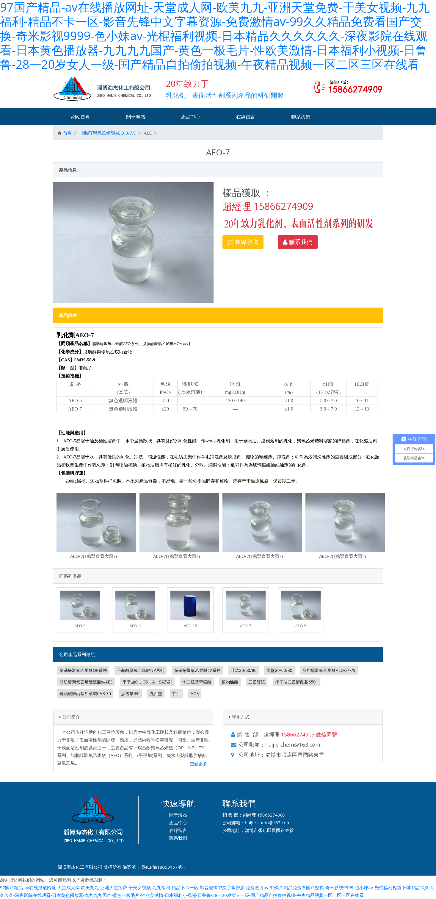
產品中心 (190, 116)
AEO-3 (135, 625)
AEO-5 (300, 625)
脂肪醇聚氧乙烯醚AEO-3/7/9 (107, 133)
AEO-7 (245, 625)
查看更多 (198, 764)
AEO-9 (79, 625)
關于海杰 (135, 116)
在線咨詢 (243, 242)
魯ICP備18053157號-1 (164, 867)
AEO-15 (190, 625)
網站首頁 (80, 116)
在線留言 (245, 116)
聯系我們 (300, 116)
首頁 (67, 133)
